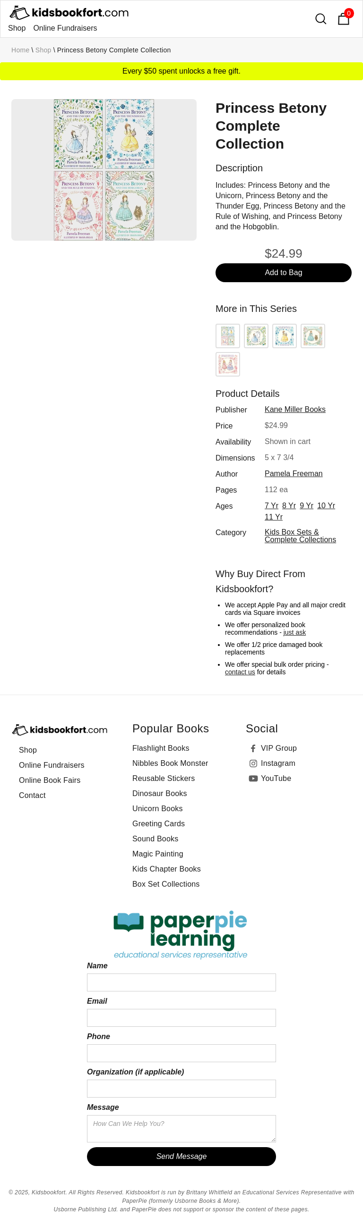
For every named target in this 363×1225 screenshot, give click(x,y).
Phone (98, 1036)
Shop (17, 28)
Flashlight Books (161, 748)
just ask (295, 632)
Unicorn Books (157, 809)
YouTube (276, 778)
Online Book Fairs (50, 780)
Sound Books (155, 839)
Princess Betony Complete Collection (114, 50)
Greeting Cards (158, 824)
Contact (32, 795)
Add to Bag (283, 272)
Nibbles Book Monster (170, 763)
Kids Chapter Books (166, 869)
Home (20, 50)
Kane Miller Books (295, 409)
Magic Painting (157, 854)
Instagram (278, 763)
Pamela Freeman (294, 474)
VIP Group (279, 748)
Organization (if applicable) (135, 1072)
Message (103, 1107)
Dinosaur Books (159, 793)
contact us (240, 672)
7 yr (271, 506)
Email (97, 1001)
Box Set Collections (166, 884)
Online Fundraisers (65, 28)
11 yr (274, 517)
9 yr (306, 506)
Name (97, 966)
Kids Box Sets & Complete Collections (300, 536)
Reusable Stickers (163, 778)
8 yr (289, 506)
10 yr (326, 506)
